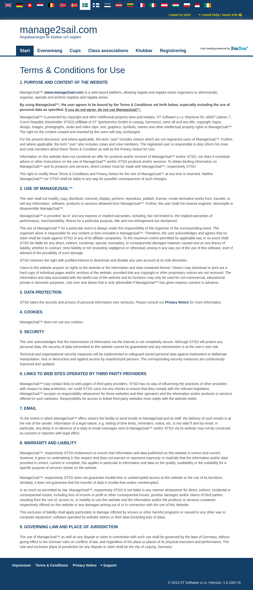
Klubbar (144, 50)
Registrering (173, 50)
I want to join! (180, 15)
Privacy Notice (177, 302)
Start (25, 50)
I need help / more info (220, 15)
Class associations (108, 50)
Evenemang (49, 50)
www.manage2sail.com (64, 92)
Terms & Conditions (52, 565)
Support (108, 565)
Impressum (21, 565)
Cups (75, 50)
